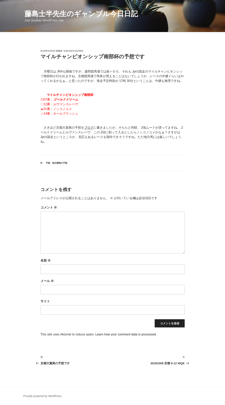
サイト (45, 301)
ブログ (89, 127)
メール (47, 281)
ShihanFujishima (73, 51)
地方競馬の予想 (59, 163)
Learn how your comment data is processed (125, 334)
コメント (49, 207)
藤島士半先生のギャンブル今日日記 (81, 14)
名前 (46, 260)
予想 (48, 163)
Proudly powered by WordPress (42, 396)
